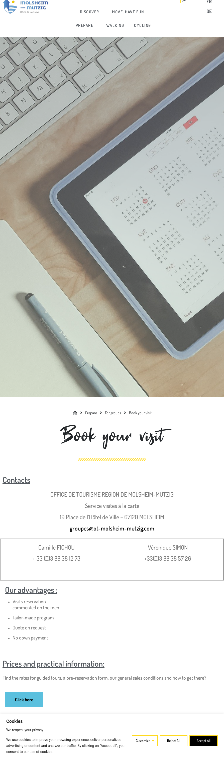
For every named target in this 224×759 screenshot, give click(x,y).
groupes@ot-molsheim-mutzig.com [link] (112, 528)
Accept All (203, 740)
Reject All (173, 740)
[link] (90, 12)
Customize (143, 740)
